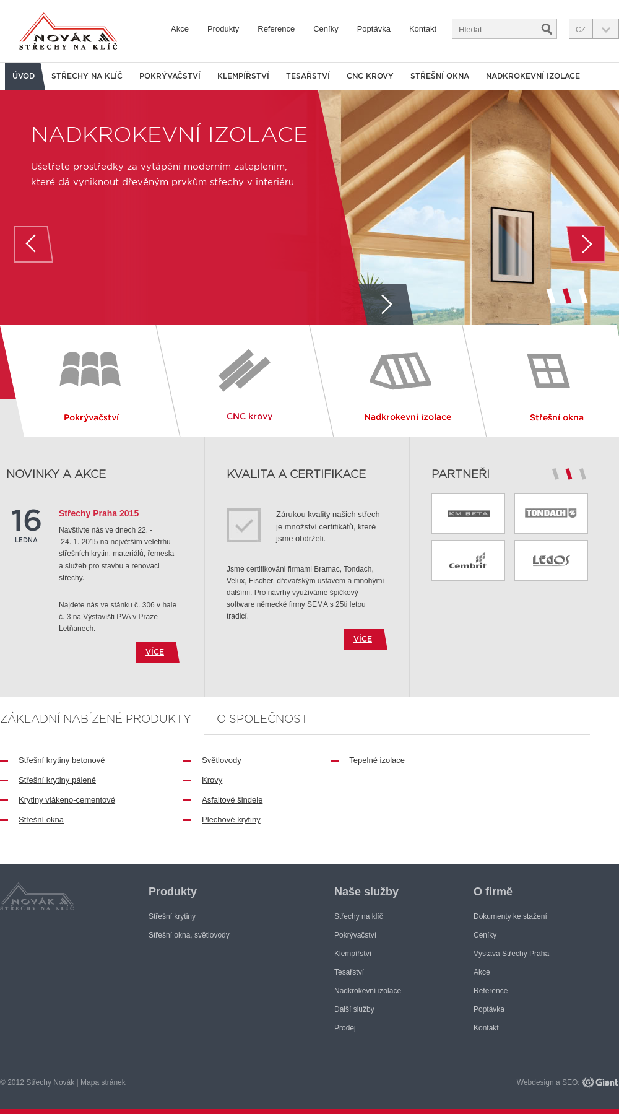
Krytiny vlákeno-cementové (67, 799)
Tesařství (308, 76)
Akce (180, 28)
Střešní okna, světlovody (189, 935)
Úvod (23, 76)
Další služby (354, 1009)
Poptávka (374, 28)
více (154, 651)
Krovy (212, 780)
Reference (276, 28)
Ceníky (325, 28)
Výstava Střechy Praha (511, 953)
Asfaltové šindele (232, 799)
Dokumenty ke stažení (510, 916)
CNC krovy (370, 76)
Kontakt (422, 28)
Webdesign (535, 1082)
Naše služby (366, 892)
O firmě (493, 892)
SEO (570, 1082)
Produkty (223, 28)
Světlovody (221, 760)
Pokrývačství (170, 76)
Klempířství (243, 76)
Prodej (345, 1028)
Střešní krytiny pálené (57, 780)
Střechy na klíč (87, 76)
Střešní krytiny (172, 916)
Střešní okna (41, 819)
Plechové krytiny (231, 819)
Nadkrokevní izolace (169, 134)
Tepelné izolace (377, 760)
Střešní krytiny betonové (62, 760)
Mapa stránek (103, 1082)
